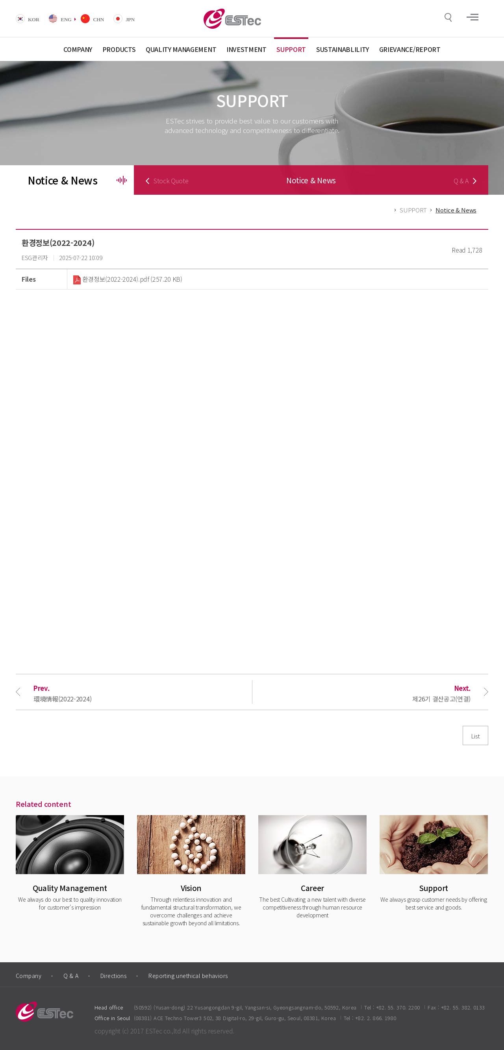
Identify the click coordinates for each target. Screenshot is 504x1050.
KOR (33, 19)
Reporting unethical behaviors (188, 976)
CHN (98, 19)
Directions (113, 976)
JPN (130, 19)
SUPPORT (413, 210)
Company (28, 976)
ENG (66, 19)
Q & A (70, 976)
